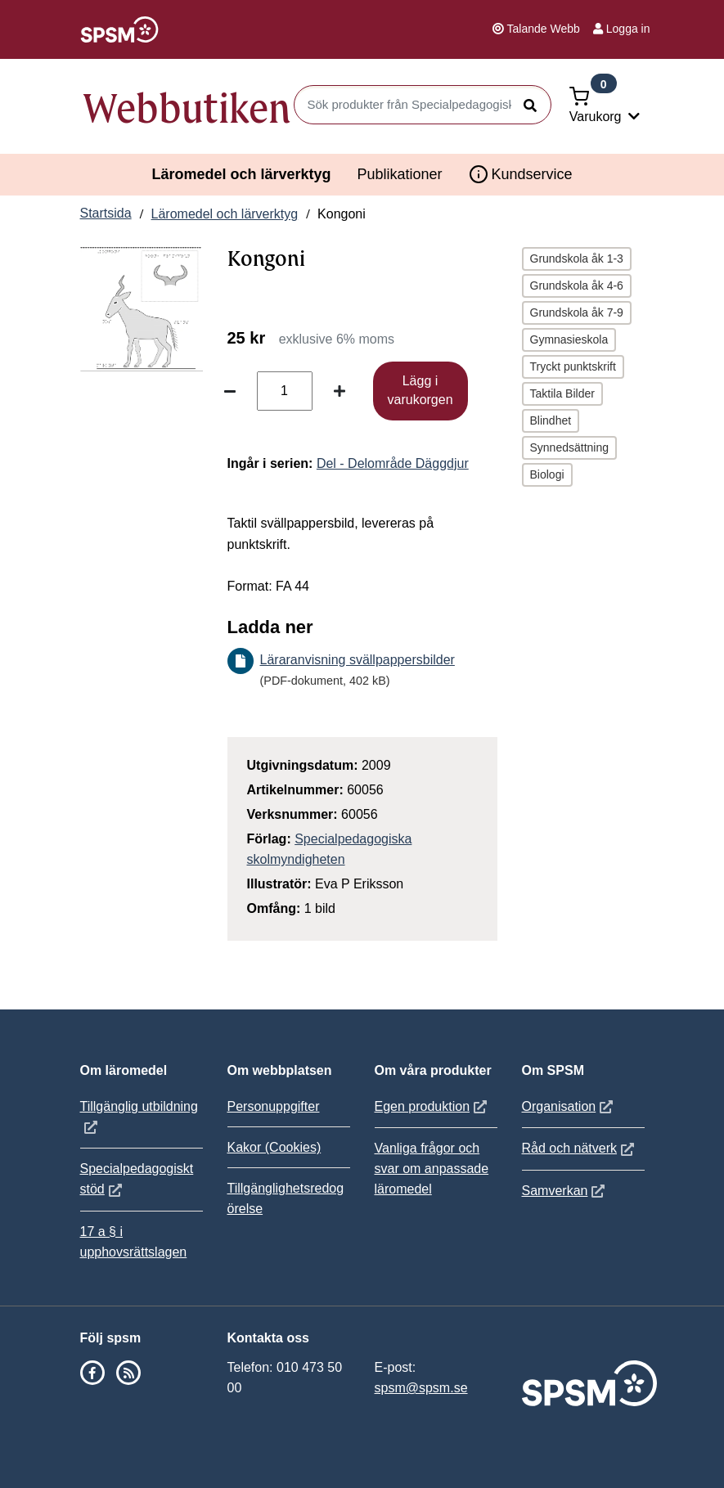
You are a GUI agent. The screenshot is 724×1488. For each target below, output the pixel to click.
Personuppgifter (273, 1106)
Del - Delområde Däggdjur (393, 463)
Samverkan (565, 1191)
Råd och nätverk (580, 1148)
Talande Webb (536, 28)
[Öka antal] (339, 391)
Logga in (621, 28)
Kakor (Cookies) (274, 1147)
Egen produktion (433, 1106)
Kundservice (521, 174)
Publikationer (399, 174)
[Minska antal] (229, 391)
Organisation (570, 1106)
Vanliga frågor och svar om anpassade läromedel (432, 1168)
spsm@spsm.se (421, 1388)
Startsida (106, 213)
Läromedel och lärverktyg (241, 174)
